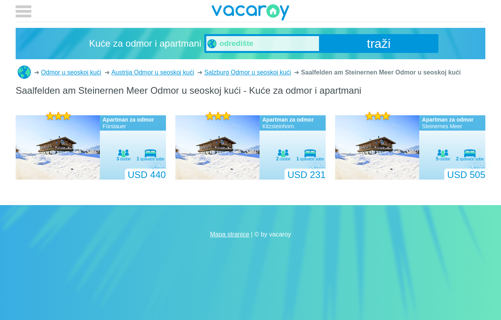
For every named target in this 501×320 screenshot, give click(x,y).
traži (378, 43)
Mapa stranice (229, 234)
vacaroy (250, 14)
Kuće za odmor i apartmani (24, 72)
